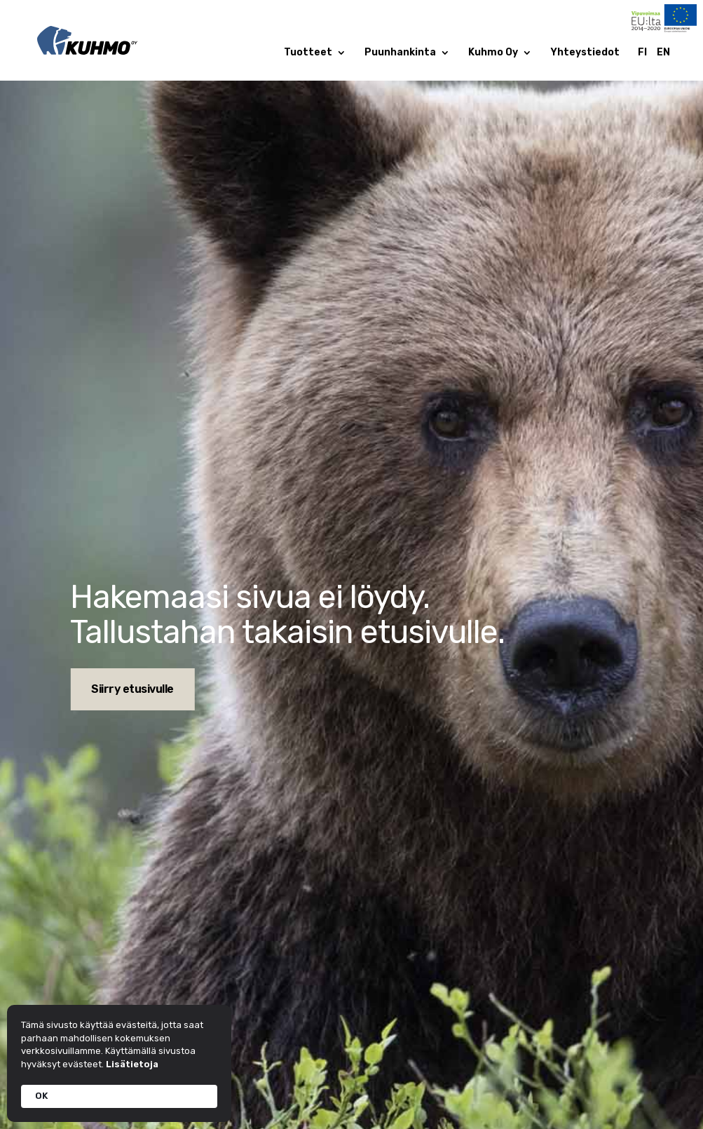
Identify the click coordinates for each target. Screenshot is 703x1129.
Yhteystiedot (585, 53)
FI (642, 53)
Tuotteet (308, 53)
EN (663, 53)
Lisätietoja (132, 1064)
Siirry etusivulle (132, 689)
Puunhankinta (400, 53)
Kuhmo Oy (493, 53)
